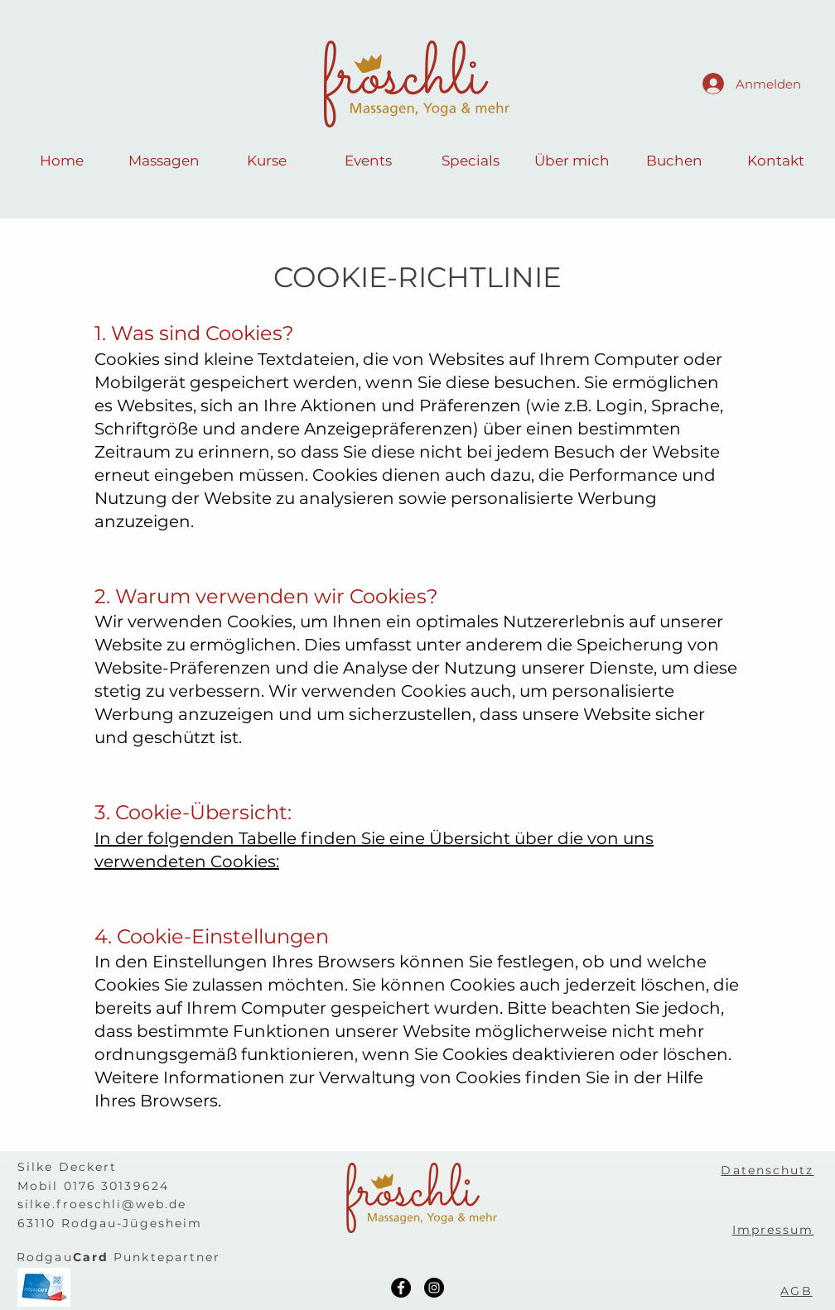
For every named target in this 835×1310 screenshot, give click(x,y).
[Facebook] (401, 1288)
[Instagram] (434, 1288)
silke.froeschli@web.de (101, 1204)
